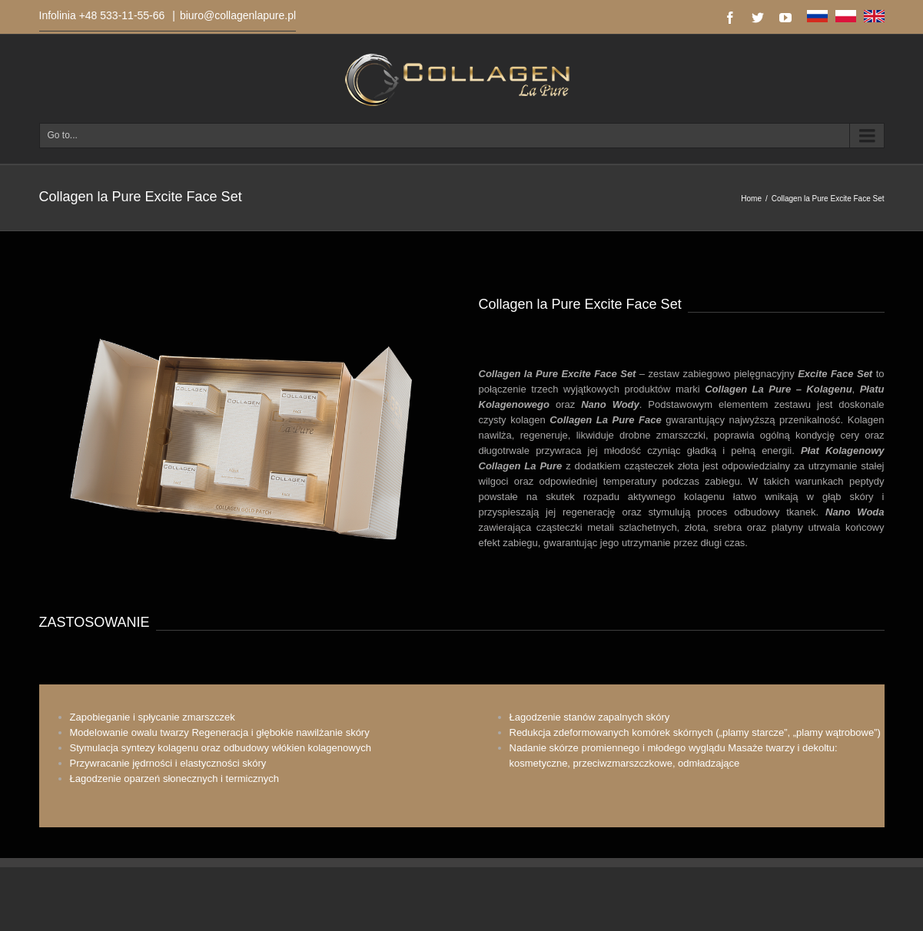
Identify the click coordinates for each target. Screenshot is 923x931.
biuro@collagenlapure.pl (238, 15)
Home (751, 198)
